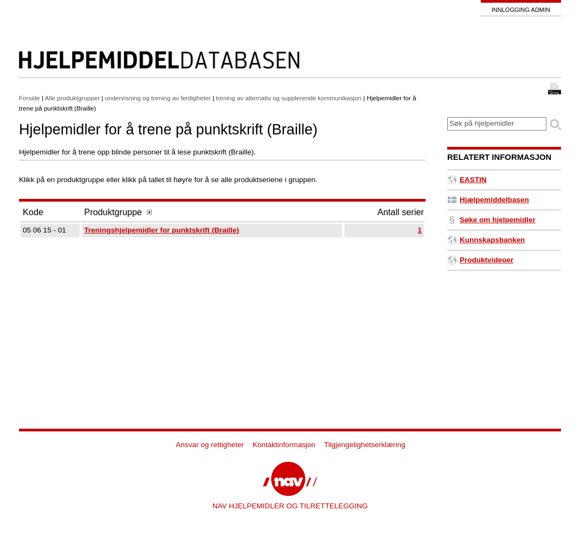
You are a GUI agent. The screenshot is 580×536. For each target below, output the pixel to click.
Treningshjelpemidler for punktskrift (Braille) (161, 230)
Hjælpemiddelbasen (488, 200)
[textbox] (496, 124)
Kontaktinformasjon (284, 445)
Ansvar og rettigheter (210, 445)
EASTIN (467, 180)
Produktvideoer (480, 260)
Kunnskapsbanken (486, 240)
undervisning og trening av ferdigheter (158, 97)
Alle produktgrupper (72, 97)
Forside (29, 97)
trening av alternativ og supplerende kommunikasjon (289, 97)
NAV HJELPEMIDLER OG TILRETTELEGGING (290, 506)
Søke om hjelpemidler (491, 220)
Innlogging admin (521, 10)
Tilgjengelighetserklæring (364, 445)
